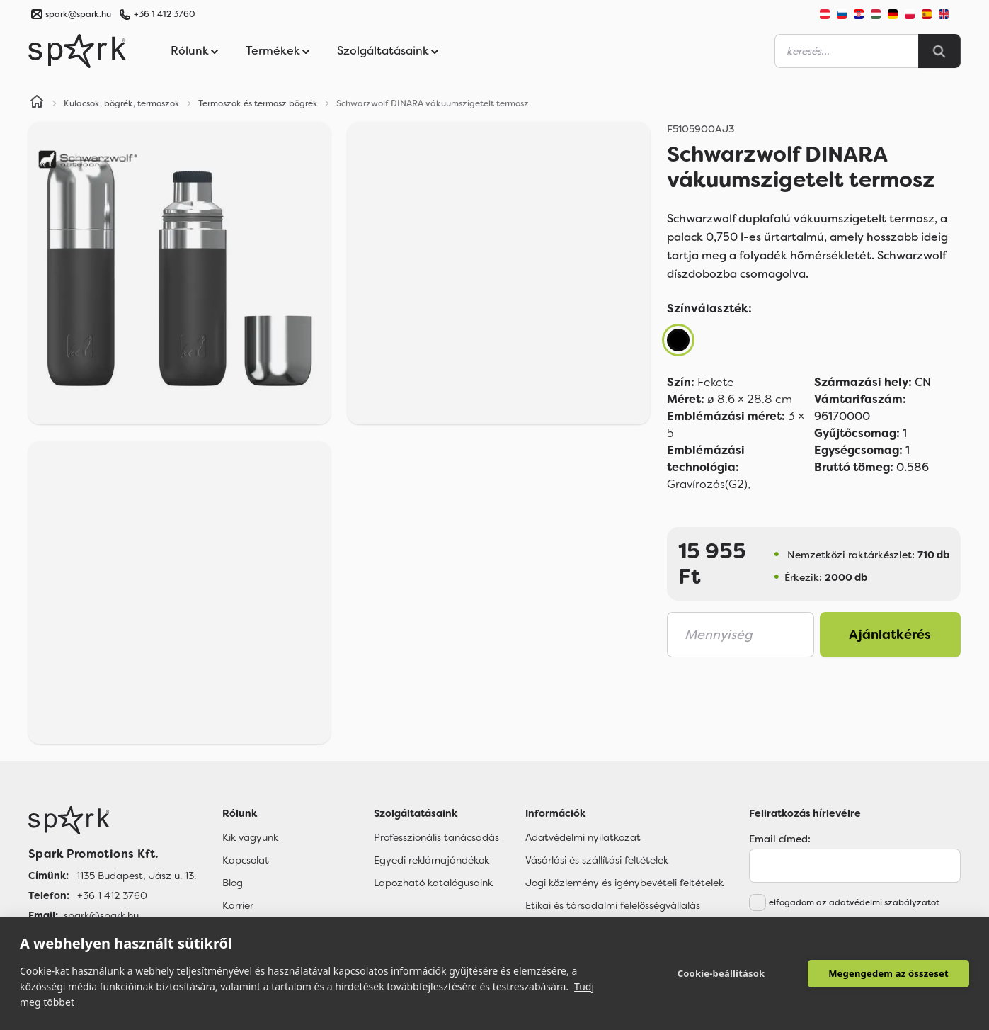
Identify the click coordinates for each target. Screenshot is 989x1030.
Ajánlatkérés (890, 634)
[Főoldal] (112, 820)
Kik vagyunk (250, 837)
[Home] (36, 103)
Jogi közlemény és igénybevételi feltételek (624, 882)
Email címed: (780, 838)
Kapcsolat (245, 860)
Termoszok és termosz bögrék (258, 103)
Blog (232, 882)
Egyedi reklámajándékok (431, 860)
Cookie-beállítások (721, 973)
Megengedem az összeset (888, 973)
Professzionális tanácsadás (436, 837)
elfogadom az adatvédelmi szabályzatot (854, 902)
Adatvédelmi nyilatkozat (583, 837)
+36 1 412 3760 (164, 14)
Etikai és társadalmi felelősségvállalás (612, 905)
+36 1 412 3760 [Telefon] (112, 895)
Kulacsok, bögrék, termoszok (122, 103)
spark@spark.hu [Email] (101, 915)
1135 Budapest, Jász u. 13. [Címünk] (136, 875)
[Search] (939, 51)
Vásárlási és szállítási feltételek (596, 860)
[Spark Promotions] (77, 51)
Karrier (237, 905)
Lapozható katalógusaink (433, 882)
